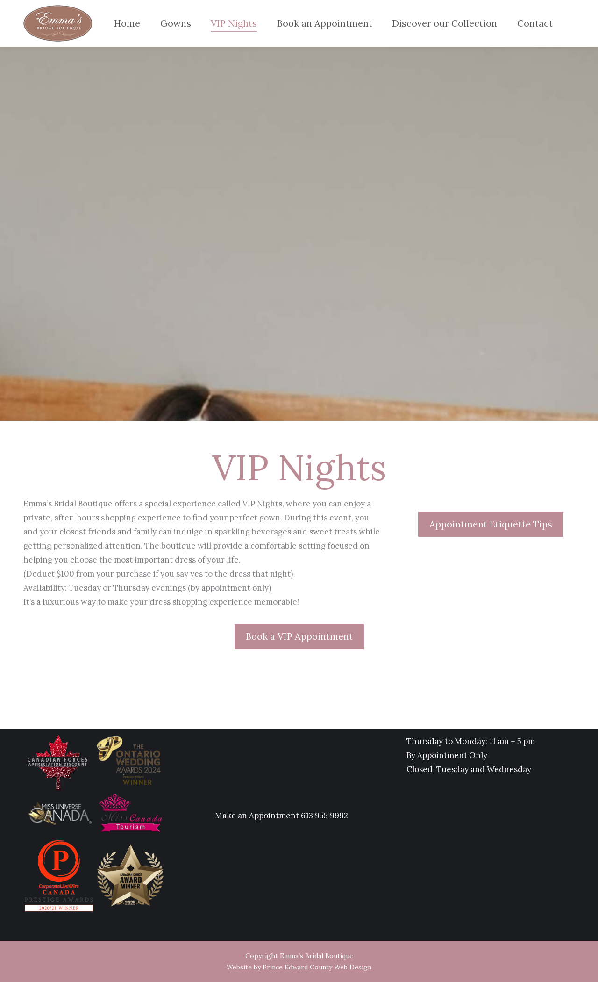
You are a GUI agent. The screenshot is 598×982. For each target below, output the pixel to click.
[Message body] (203, 553)
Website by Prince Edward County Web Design (299, 967)
